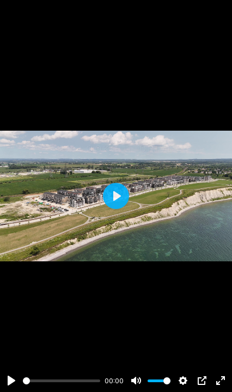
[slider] (61, 381)
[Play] (11, 380)
